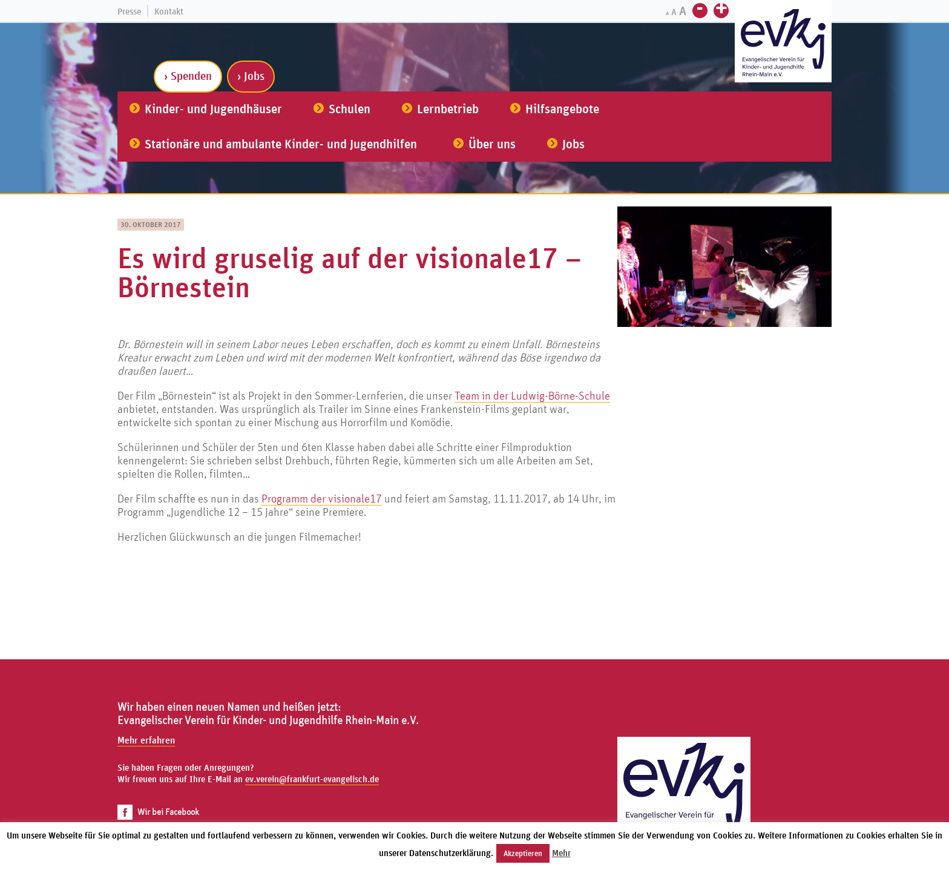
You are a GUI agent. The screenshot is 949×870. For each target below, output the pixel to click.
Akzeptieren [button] (523, 853)
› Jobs (250, 75)
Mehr (561, 852)
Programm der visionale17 (321, 498)
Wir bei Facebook (158, 811)
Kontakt (168, 11)
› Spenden (188, 75)
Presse (129, 11)
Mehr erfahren (146, 740)
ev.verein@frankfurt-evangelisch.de (312, 779)
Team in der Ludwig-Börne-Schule (532, 395)
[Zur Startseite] (783, 42)
